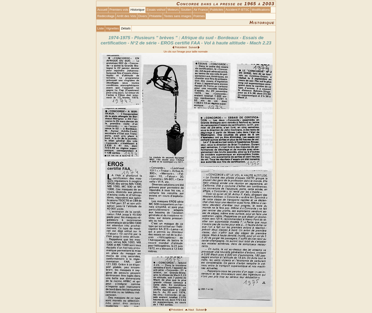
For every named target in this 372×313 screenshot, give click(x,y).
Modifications (261, 9)
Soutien (186, 9)
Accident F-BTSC (238, 9)
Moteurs (173, 9)
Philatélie (155, 16)
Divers (142, 16)
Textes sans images (177, 16)
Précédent (181, 47)
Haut (191, 309)
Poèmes (199, 16)
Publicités (216, 9)
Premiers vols (118, 9)
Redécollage (106, 16)
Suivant (193, 47)
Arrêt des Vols (126, 16)
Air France (201, 9)
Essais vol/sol (156, 9)
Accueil (102, 9)
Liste (100, 28)
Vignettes (112, 28)
